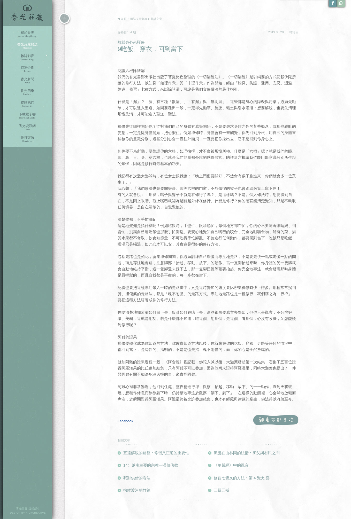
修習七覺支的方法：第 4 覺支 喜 (242, 478)
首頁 (124, 18)
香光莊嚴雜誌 (27, 45)
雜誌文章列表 (138, 18)
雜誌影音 (27, 57)
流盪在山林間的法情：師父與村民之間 (247, 453)
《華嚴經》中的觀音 (231, 465)
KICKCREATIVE (36, 513)
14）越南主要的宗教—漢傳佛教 (150, 465)
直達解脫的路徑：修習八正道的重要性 (156, 453)
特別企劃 (27, 69)
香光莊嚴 (27, 13)
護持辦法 (27, 139)
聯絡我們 (27, 103)
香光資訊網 (27, 127)
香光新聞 (27, 80)
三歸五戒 (221, 490)
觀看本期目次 (276, 420)
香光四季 (27, 92)
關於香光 (27, 34)
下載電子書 (27, 115)
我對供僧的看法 (136, 478)
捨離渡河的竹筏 (136, 490)
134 (130, 32)
